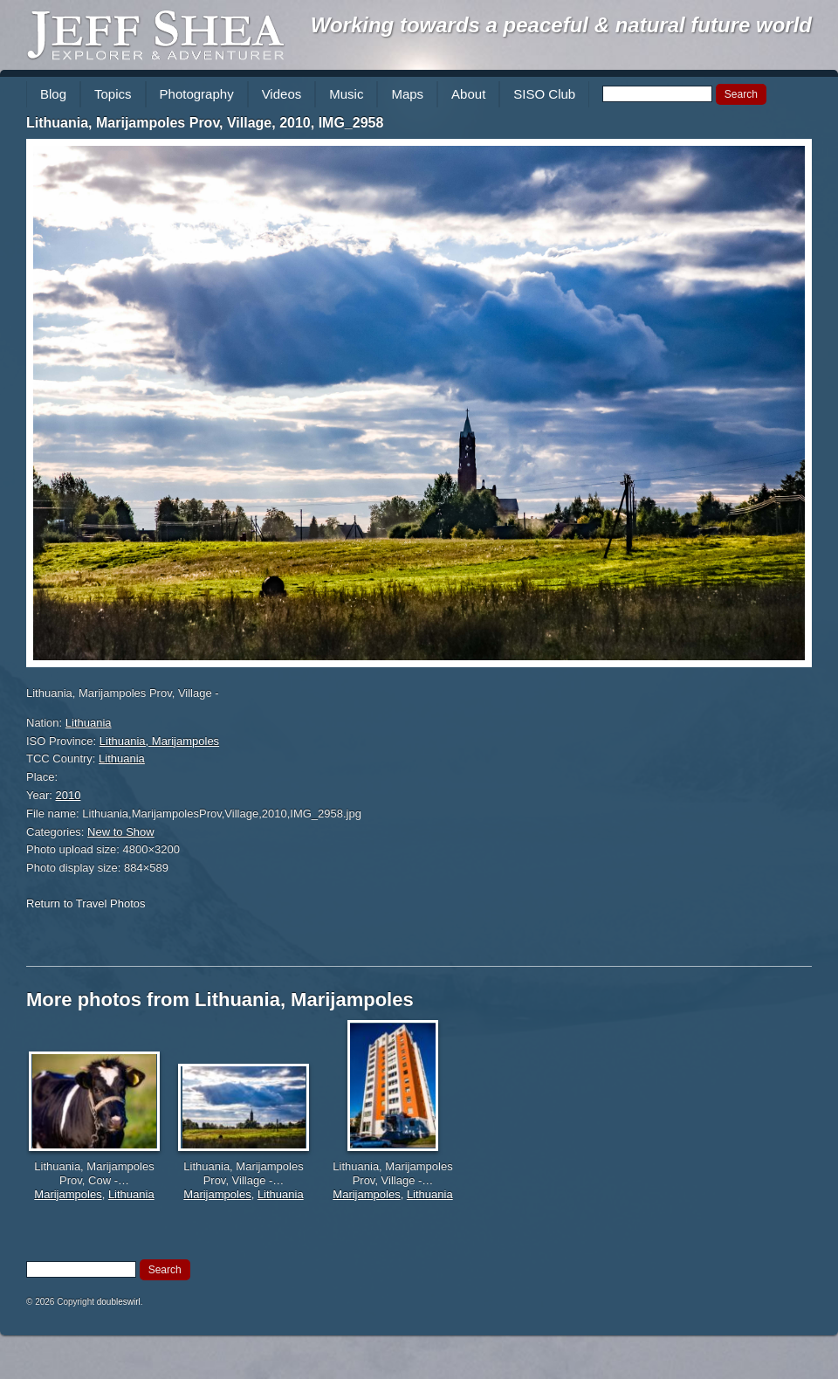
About (468, 93)
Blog (53, 93)
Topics (113, 93)
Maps (407, 93)
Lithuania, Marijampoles (159, 741)
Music (346, 93)
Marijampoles (67, 1194)
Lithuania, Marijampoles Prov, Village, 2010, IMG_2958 (204, 122)
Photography (197, 93)
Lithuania (88, 722)
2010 (68, 795)
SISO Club (544, 93)
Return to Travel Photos (86, 903)
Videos (282, 93)
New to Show (121, 831)
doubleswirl (119, 1302)
